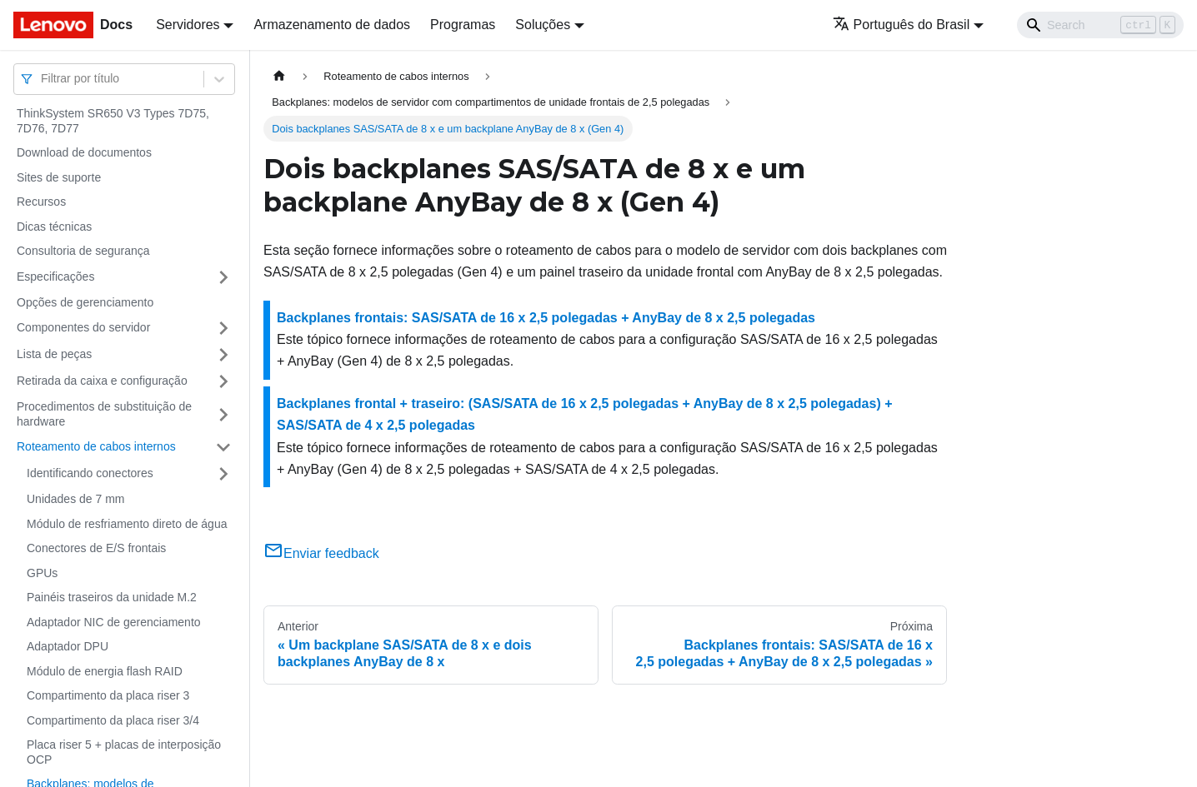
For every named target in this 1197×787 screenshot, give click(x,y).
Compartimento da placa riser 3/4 (113, 720)
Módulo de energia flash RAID (105, 671)
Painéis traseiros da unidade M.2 (112, 597)
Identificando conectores (90, 473)
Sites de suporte (59, 177)
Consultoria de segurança (83, 250)
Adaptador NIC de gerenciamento (114, 622)
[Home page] (279, 76)
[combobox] (42, 78)
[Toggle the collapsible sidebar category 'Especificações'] (223, 277)
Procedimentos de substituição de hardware (104, 414)
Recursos (41, 201)
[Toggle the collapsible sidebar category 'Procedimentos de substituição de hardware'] (223, 414)
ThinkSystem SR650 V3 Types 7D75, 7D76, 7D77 (113, 121)
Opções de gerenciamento (85, 302)
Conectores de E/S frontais (96, 548)
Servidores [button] (187, 24)
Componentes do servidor (83, 327)
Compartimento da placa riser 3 (108, 695)
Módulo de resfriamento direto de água (127, 523)
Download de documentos (84, 152)
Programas (462, 24)
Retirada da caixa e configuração (102, 380)
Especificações (55, 276)
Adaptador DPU (67, 646)
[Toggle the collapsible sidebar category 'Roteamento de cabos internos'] (223, 447)
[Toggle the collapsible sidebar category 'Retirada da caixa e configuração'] (223, 381)
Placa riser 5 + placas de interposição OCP (124, 752)
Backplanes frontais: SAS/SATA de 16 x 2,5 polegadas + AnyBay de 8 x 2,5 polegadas (546, 318)
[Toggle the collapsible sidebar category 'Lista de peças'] (223, 354)
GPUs (42, 573)
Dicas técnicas (54, 226)
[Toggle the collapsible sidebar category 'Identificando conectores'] (223, 474)
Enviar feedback (321, 553)
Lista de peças (54, 354)
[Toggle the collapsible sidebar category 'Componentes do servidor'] (223, 328)
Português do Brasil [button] (901, 24)
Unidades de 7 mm (76, 499)
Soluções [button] (542, 24)
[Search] (1100, 25)
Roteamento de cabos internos (96, 446)
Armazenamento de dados (331, 24)
